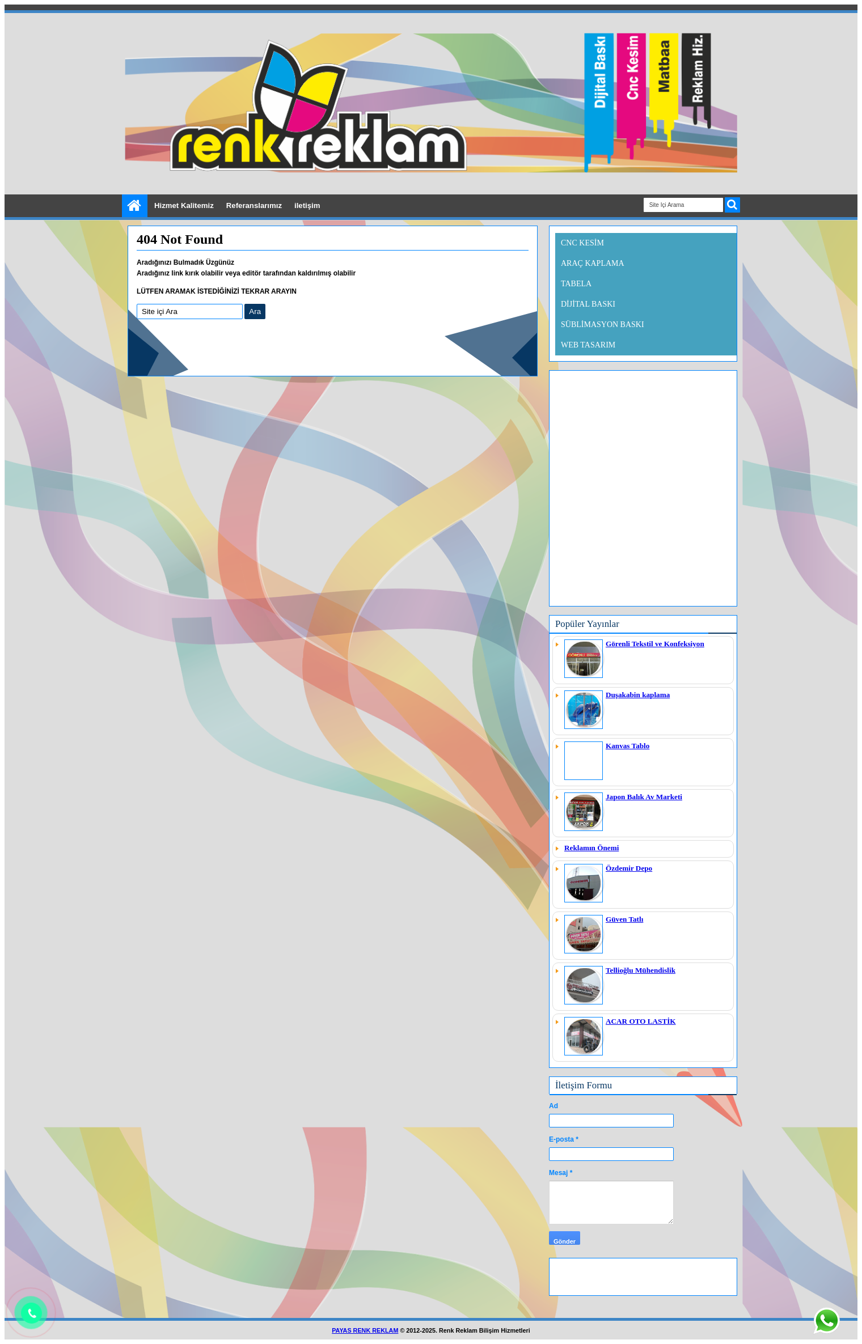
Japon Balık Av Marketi (644, 796)
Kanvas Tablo (627, 745)
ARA (732, 205)
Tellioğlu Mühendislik (640, 970)
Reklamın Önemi (591, 847)
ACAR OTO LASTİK (641, 1021)
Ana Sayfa (134, 205)
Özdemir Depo (629, 868)
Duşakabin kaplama (638, 694)
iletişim (307, 205)
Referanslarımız (254, 205)
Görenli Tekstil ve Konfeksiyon (655, 643)
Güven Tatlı (624, 919)
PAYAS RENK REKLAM (365, 1330)
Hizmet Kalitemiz (184, 205)
